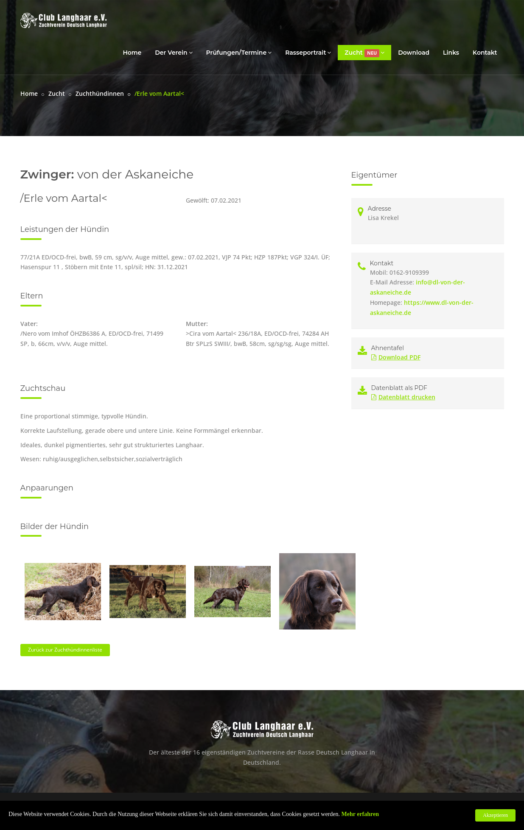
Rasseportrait (308, 52)
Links (451, 52)
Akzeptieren (495, 815)
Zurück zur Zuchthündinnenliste (65, 649)
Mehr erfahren (360, 814)
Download (413, 52)
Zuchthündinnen (100, 93)
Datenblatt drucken (403, 397)
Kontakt (485, 52)
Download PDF (395, 357)
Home (132, 52)
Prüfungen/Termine (239, 52)
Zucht (364, 52)
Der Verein (173, 52)
